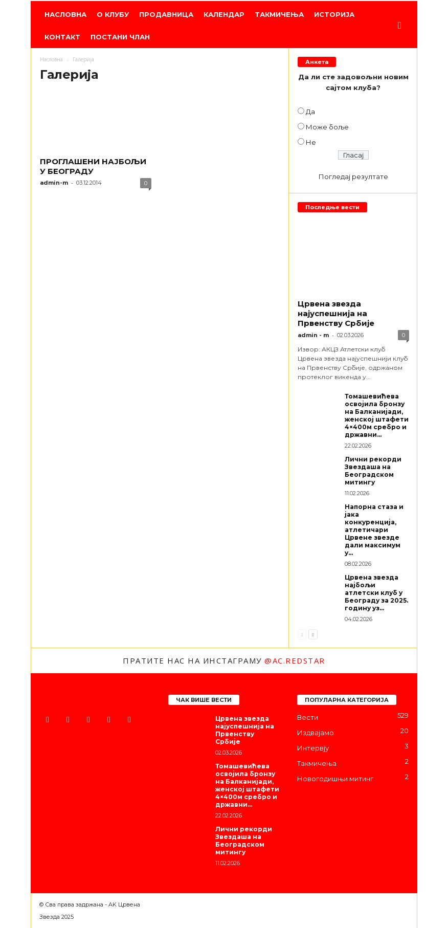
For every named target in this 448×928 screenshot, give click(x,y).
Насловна (65, 14)
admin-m (54, 182)
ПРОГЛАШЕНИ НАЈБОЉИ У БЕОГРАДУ (93, 166)
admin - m (313, 335)
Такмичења (279, 14)
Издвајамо (315, 732)
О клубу (113, 14)
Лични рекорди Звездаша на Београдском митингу (373, 470)
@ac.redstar (294, 660)
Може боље (327, 127)
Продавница (166, 14)
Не (311, 142)
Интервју (313, 748)
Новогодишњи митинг (335, 779)
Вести (307, 717)
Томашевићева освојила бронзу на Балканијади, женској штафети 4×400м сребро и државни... (377, 415)
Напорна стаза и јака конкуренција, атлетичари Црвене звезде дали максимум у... (374, 530)
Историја (334, 14)
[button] (402, 25)
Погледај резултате (353, 176)
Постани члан (120, 37)
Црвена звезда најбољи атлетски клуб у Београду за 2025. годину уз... (376, 592)
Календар (224, 14)
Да (310, 111)
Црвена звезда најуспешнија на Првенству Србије (336, 313)
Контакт (62, 37)
